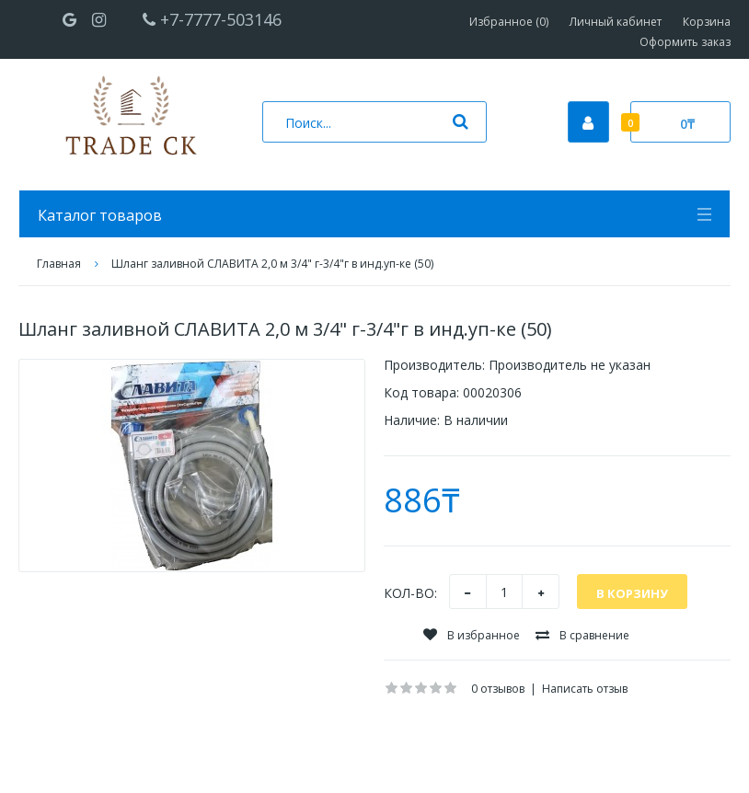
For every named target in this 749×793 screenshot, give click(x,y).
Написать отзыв (585, 688)
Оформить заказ (685, 42)
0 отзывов (497, 688)
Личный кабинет (616, 21)
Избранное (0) (508, 21)
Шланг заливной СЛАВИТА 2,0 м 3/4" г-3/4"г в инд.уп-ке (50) (272, 263)
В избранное (471, 635)
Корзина (707, 21)
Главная (59, 263)
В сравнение (582, 635)
